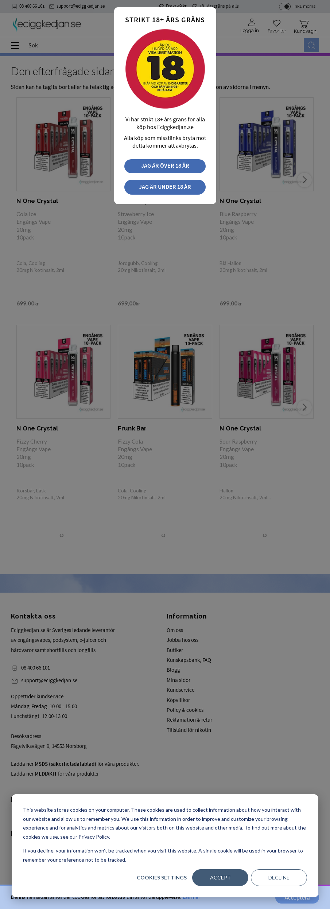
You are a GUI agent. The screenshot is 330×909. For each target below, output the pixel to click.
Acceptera (297, 897)
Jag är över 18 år (165, 166)
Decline (279, 877)
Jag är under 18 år (165, 187)
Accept (220, 877)
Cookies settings (162, 877)
